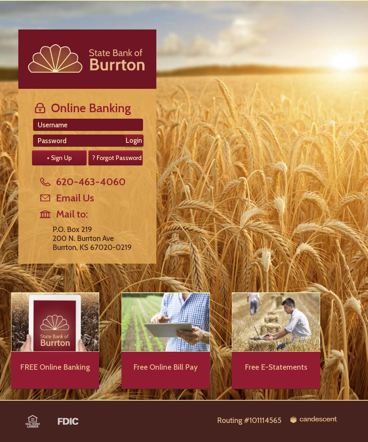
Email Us (66, 198)
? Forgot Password (117, 157)
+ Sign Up (59, 157)
